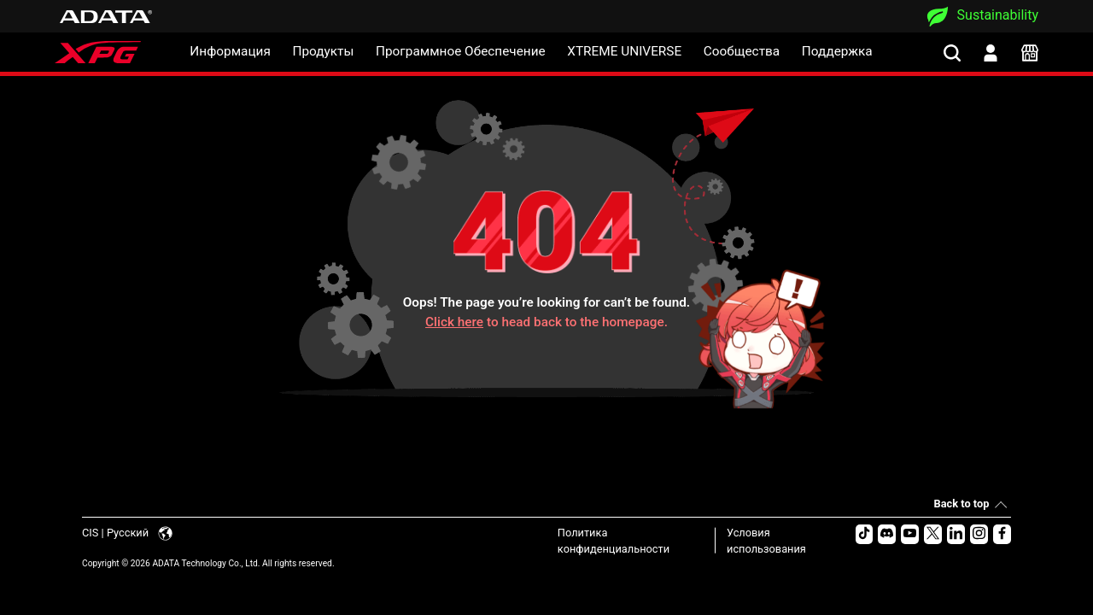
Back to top (962, 503)
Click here (454, 322)
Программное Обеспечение (461, 51)
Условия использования (766, 540)
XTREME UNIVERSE (624, 51)
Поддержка (837, 51)
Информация (230, 51)
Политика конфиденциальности (613, 540)
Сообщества (742, 51)
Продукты (323, 51)
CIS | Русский (127, 532)
